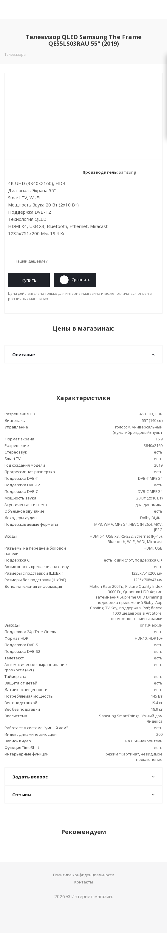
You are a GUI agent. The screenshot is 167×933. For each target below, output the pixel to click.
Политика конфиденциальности (83, 875)
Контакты (83, 882)
